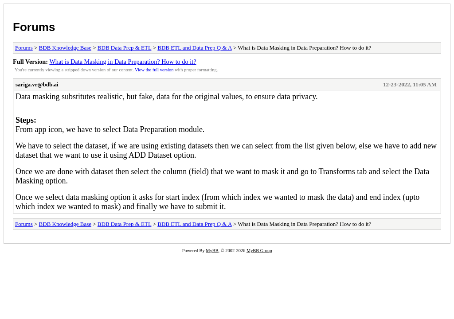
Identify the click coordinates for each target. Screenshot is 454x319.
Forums (34, 27)
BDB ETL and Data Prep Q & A (194, 47)
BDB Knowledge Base (65, 47)
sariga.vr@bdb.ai (37, 84)
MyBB (212, 250)
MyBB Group (259, 250)
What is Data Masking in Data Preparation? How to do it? (122, 61)
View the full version (154, 69)
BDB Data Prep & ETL (125, 47)
